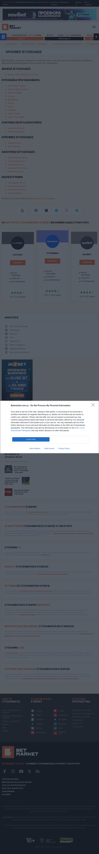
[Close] (94, 405)
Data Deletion (34, 448)
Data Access (49, 448)
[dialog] (49, 427)
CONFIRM (31, 439)
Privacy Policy (64, 448)
